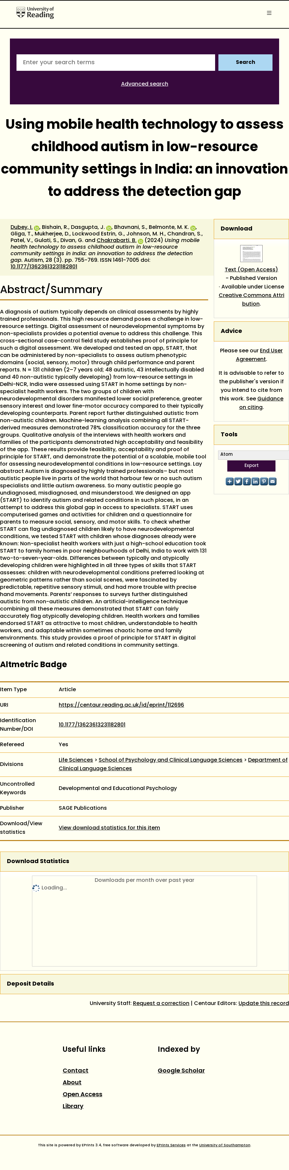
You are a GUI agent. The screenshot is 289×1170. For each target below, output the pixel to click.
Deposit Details (30, 984)
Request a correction (161, 1003)
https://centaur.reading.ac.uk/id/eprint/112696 (121, 705)
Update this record (264, 1003)
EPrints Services (171, 1145)
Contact (75, 1071)
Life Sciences (76, 760)
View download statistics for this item (109, 828)
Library (73, 1107)
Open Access (82, 1095)
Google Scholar (181, 1071)
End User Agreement (259, 355)
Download (236, 229)
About (72, 1083)
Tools (229, 435)
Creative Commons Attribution (251, 300)
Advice (231, 331)
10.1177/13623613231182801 (44, 267)
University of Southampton (224, 1145)
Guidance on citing (261, 403)
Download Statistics (38, 862)
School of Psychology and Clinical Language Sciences (170, 760)
